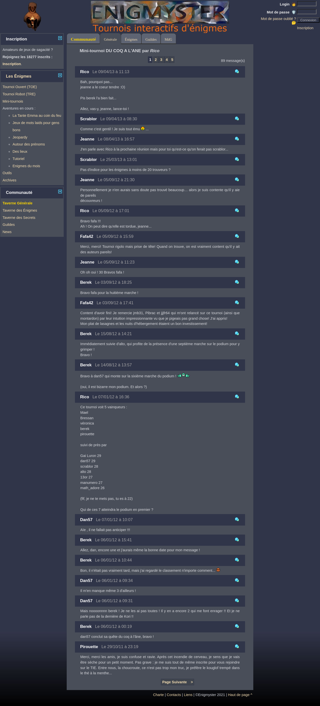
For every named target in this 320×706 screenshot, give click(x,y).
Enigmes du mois (26, 166)
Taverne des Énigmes (19, 210)
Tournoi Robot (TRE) (18, 94)
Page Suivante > (177, 682)
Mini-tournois (12, 101)
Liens (188, 695)
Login (288, 4)
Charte (158, 695)
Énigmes (131, 39)
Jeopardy (19, 137)
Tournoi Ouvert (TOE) (19, 87)
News (6, 232)
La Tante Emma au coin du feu (36, 116)
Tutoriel (18, 159)
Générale (110, 39)
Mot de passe (281, 12)
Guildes (8, 225)
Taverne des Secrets (18, 218)
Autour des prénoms (28, 144)
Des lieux (19, 151)
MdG (168, 39)
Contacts (174, 695)
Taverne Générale (17, 203)
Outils (7, 173)
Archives (9, 180)
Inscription (305, 28)
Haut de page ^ (240, 695)
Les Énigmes (18, 76)
